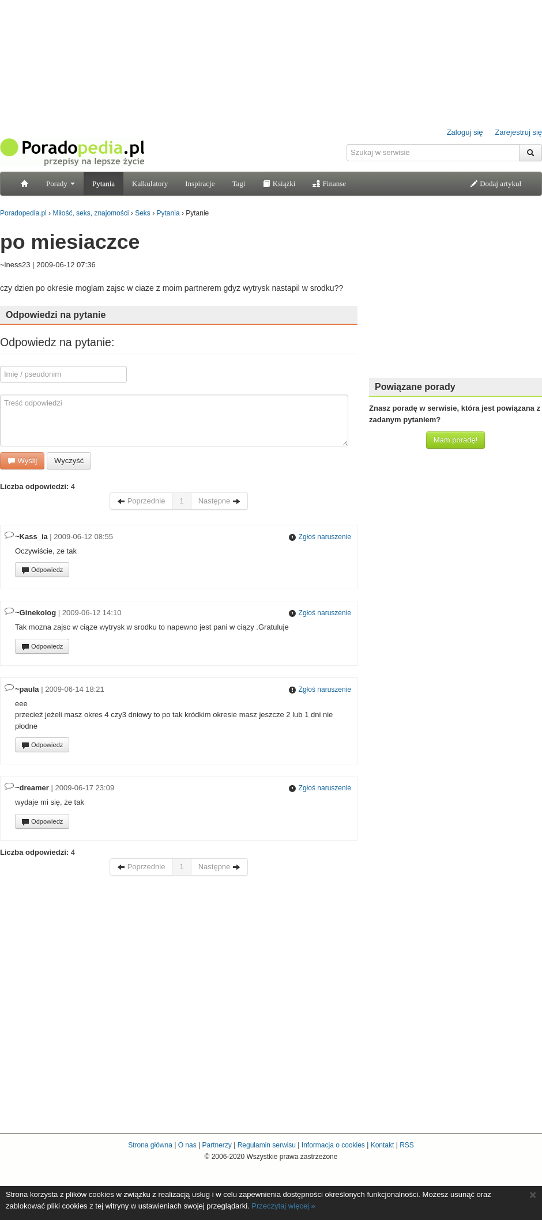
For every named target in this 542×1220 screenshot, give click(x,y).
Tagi (238, 183)
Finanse (329, 183)
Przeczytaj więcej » (283, 1206)
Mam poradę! (456, 439)
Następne (219, 501)
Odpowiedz (42, 570)
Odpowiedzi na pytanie (56, 315)
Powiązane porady (415, 387)
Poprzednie (141, 501)
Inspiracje (199, 183)
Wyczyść (69, 460)
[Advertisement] (455, 297)
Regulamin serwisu (267, 1145)
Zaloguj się (465, 132)
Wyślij (22, 460)
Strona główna (150, 1145)
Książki (278, 183)
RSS (407, 1145)
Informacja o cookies (333, 1145)
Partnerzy (216, 1145)
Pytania (103, 183)
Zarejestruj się (518, 132)
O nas (187, 1145)
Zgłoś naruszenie (319, 537)
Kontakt (382, 1145)
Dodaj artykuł (495, 183)
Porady (60, 183)
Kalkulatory (150, 183)
